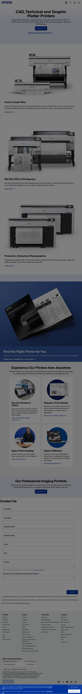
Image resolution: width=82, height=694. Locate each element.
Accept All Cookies (74, 691)
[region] (41, 689)
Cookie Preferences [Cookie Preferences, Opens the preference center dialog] (74, 687)
